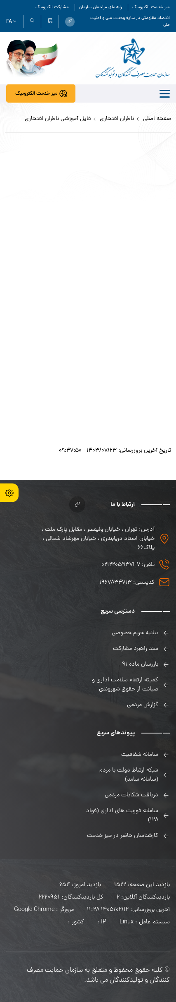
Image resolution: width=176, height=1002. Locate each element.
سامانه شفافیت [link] (139, 754)
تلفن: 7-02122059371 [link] (128, 564)
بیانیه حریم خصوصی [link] (135, 633)
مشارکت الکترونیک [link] (52, 7)
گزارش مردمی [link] (142, 705)
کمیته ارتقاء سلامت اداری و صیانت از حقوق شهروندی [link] (125, 685)
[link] (70, 21)
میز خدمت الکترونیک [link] (151, 7)
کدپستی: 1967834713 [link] (127, 582)
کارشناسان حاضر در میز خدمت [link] (122, 835)
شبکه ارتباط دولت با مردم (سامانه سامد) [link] (128, 775)
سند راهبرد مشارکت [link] (135, 648)
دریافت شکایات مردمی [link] (131, 795)
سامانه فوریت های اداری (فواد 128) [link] (122, 815)
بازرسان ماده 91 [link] (140, 664)
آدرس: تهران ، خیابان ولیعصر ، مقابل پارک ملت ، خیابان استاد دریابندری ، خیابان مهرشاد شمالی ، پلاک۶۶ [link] (98, 538)
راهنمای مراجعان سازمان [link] (100, 7)
